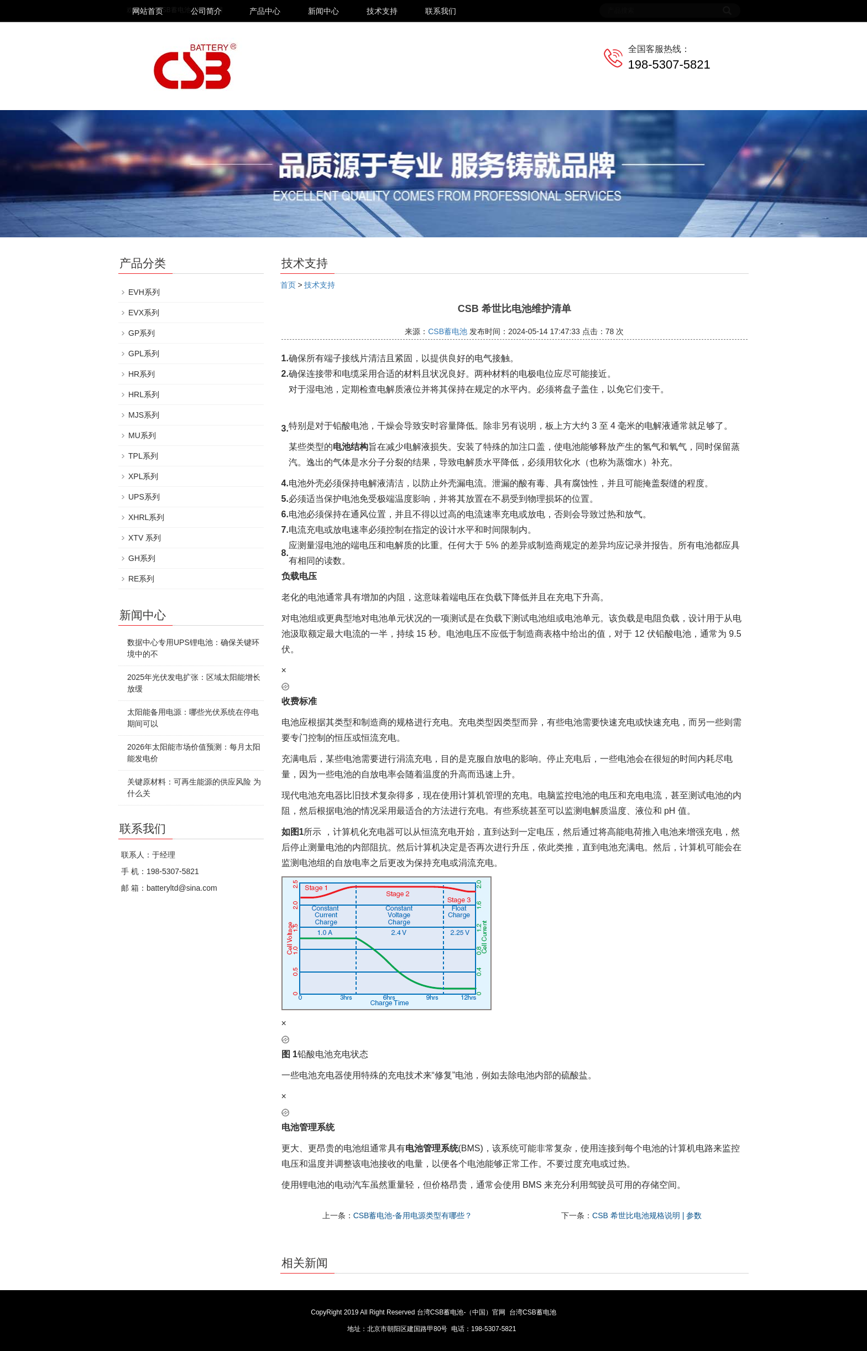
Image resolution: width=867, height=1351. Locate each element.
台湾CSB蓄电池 (532, 1312)
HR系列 (141, 374)
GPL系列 (143, 353)
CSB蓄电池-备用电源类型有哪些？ (412, 1215)
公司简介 (206, 11)
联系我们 (440, 11)
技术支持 (382, 11)
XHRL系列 (146, 517)
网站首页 (147, 11)
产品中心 (264, 11)
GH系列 (141, 558)
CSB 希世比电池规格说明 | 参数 (647, 1215)
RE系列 (141, 578)
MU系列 (142, 435)
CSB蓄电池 (447, 331)
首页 (288, 284)
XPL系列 (143, 476)
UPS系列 (144, 496)
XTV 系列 (144, 537)
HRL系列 (143, 394)
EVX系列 (143, 312)
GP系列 (141, 333)
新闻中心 (323, 11)
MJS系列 (143, 415)
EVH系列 (144, 292)
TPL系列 (143, 455)
